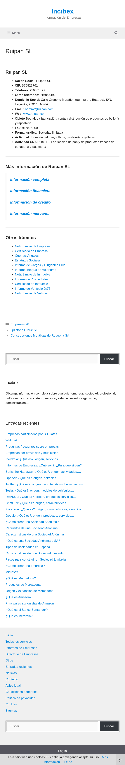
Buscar (109, 359)
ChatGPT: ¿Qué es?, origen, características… (37, 503)
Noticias (11, 673)
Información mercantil (29, 213)
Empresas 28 (20, 324)
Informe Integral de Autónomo (35, 270)
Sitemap (11, 710)
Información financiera (30, 191)
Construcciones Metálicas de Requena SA (40, 335)
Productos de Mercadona (23, 584)
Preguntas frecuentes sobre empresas (32, 446)
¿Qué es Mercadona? (21, 578)
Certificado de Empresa (31, 251)
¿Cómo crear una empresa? (25, 566)
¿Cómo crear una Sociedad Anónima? (32, 522)
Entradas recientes (19, 666)
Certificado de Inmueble (31, 284)
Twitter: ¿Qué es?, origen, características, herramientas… (46, 484)
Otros (9, 660)
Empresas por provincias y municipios (32, 453)
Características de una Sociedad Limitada (35, 553)
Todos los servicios (19, 641)
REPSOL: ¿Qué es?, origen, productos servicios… (41, 497)
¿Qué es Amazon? (19, 597)
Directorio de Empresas (22, 654)
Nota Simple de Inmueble (32, 274)
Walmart (11, 440)
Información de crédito (30, 202)
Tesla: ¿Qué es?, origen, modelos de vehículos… (40, 490)
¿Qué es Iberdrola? (19, 616)
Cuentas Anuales (27, 255)
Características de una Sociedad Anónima (35, 534)
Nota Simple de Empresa (32, 246)
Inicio (9, 635)
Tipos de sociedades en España (28, 547)
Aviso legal (13, 685)
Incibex (62, 11)
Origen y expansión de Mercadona (29, 591)
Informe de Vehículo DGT (32, 288)
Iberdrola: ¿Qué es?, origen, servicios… (33, 459)
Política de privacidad (20, 698)
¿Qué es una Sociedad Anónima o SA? (33, 540)
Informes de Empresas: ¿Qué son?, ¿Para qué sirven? (44, 465)
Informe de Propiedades (31, 279)
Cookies (11, 704)
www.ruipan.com (34, 114)
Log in (62, 751)
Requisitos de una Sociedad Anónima (32, 528)
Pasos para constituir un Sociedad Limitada (36, 559)
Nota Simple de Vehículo (32, 293)
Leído (68, 762)
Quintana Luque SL (24, 330)
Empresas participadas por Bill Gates (31, 434)
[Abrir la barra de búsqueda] (116, 33)
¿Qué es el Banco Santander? (27, 609)
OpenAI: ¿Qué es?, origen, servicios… (32, 478)
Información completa (29, 180)
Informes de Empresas (21, 648)
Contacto (12, 679)
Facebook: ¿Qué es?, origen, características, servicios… (45, 509)
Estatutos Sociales (28, 260)
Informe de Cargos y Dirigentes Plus (40, 265)
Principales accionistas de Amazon (30, 603)
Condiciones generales (21, 692)
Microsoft (12, 572)
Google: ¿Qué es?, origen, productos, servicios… (40, 515)
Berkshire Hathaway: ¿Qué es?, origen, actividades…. (43, 471)
